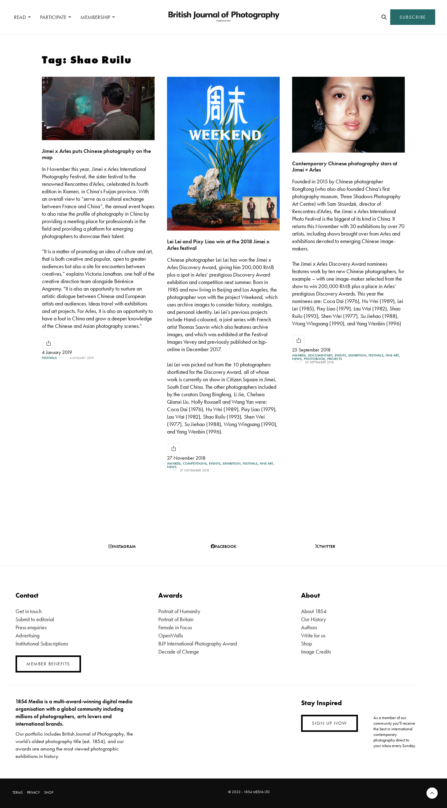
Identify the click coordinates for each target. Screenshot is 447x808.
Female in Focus (175, 627)
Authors (309, 627)
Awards (174, 463)
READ (20, 17)
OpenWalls (170, 635)
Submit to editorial (35, 619)
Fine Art (266, 463)
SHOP (48, 792)
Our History (313, 619)
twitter (325, 546)
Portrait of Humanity (179, 611)
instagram (122, 546)
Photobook (314, 358)
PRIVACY (33, 792)
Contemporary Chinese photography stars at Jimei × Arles (344, 166)
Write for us (313, 635)
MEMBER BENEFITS (48, 664)
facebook (224, 546)
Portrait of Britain (175, 619)
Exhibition (232, 463)
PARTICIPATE (53, 17)
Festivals (49, 358)
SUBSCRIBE (413, 17)
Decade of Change (178, 651)
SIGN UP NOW (329, 723)
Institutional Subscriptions (42, 643)
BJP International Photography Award (197, 643)
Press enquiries (31, 627)
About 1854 (314, 611)
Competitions (195, 463)
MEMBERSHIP (95, 17)
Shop (306, 643)
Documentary (320, 355)
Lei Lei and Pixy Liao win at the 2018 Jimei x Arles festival (218, 244)
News (172, 467)
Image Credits (316, 651)
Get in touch (29, 611)
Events (214, 463)
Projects (334, 358)
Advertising (27, 635)
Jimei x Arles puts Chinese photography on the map (96, 154)
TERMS (17, 792)
